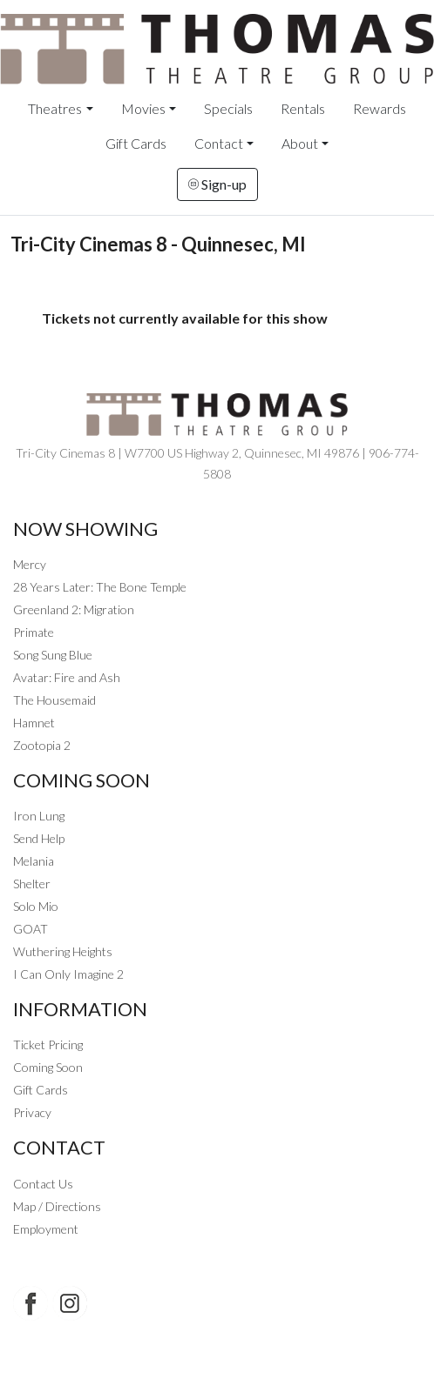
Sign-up (217, 184)
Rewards (379, 108)
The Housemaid (54, 700)
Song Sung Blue (52, 654)
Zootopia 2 (42, 745)
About (299, 143)
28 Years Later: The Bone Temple (99, 586)
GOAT (30, 928)
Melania (33, 861)
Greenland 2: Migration (73, 609)
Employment (45, 1229)
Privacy (32, 1112)
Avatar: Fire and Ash (66, 677)
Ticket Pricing (48, 1044)
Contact (218, 143)
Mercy (29, 564)
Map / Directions (57, 1206)
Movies (143, 108)
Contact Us (43, 1183)
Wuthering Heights (62, 951)
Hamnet (34, 722)
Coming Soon (48, 1067)
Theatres (55, 108)
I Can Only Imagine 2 (68, 974)
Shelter (32, 883)
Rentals (303, 108)
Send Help (38, 838)
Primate (33, 632)
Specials (228, 108)
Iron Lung (38, 815)
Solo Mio (35, 906)
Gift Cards (135, 143)
